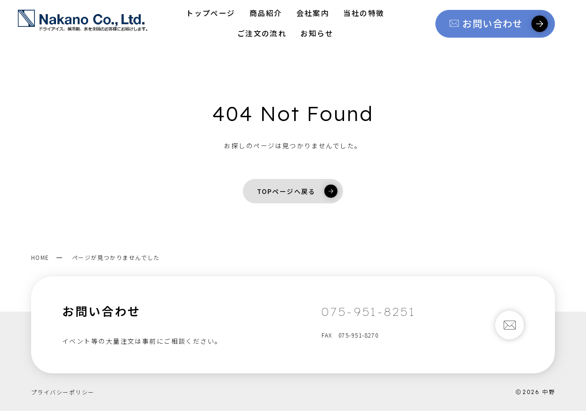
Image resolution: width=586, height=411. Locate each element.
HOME (40, 257)
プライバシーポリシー (62, 392)
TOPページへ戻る (297, 191)
